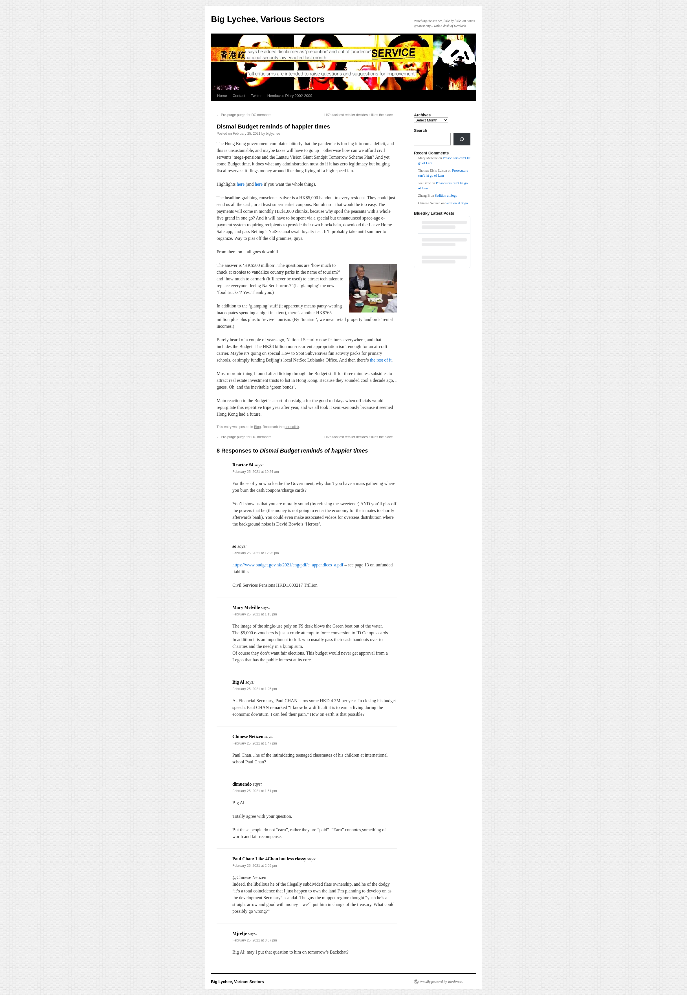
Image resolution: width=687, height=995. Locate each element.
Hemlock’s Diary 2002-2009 (289, 96)
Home (222, 96)
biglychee (273, 134)
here (241, 184)
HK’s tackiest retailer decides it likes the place (360, 115)
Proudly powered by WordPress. (441, 982)
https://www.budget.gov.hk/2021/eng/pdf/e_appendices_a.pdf (287, 564)
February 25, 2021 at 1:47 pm (254, 743)
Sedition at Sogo (446, 196)
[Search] (461, 139)
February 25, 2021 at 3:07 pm (254, 940)
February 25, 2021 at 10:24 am (255, 472)
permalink (292, 427)
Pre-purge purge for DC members (244, 115)
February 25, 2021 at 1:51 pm (254, 791)
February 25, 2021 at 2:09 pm (254, 866)
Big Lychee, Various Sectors (267, 19)
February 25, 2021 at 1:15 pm (254, 614)
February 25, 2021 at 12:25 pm (255, 553)
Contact (239, 96)
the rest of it (381, 360)
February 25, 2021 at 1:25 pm (254, 689)
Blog (257, 427)
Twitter (256, 96)
